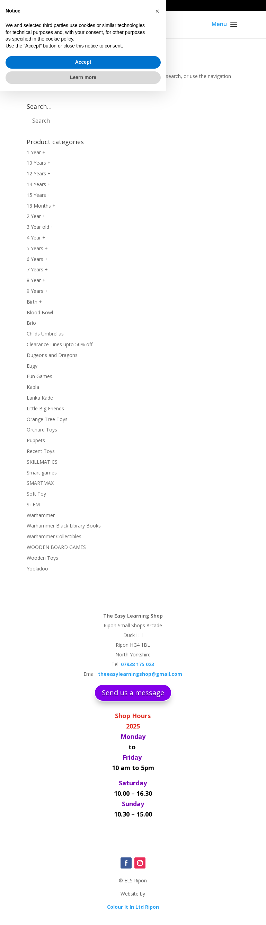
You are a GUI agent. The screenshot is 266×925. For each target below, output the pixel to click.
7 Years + (37, 269)
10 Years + (39, 162)
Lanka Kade (40, 397)
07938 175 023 (46, 5)
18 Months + (41, 205)
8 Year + (36, 280)
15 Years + (39, 195)
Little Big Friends (45, 408)
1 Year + (36, 152)
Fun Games (39, 376)
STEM (33, 504)
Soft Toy (36, 493)
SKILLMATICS (42, 462)
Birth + (34, 301)
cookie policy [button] (59, 873)
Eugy (32, 366)
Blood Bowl (40, 312)
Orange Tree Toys (47, 419)
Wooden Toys (42, 558)
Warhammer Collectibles (54, 536)
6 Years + (37, 259)
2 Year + (36, 216)
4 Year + (36, 237)
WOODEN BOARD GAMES (56, 547)
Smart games (42, 472)
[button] (157, 845)
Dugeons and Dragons (52, 355)
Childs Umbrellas (45, 333)
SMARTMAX (40, 483)
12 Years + (39, 173)
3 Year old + (40, 227)
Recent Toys (41, 451)
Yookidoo (37, 568)
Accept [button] (83, 896)
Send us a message (133, 692)
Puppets (36, 440)
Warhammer (41, 515)
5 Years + (37, 248)
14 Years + (39, 184)
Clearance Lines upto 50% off (59, 344)
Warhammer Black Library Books (64, 525)
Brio (31, 323)
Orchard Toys (42, 429)
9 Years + (37, 291)
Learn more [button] (83, 911)
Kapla (33, 387)
